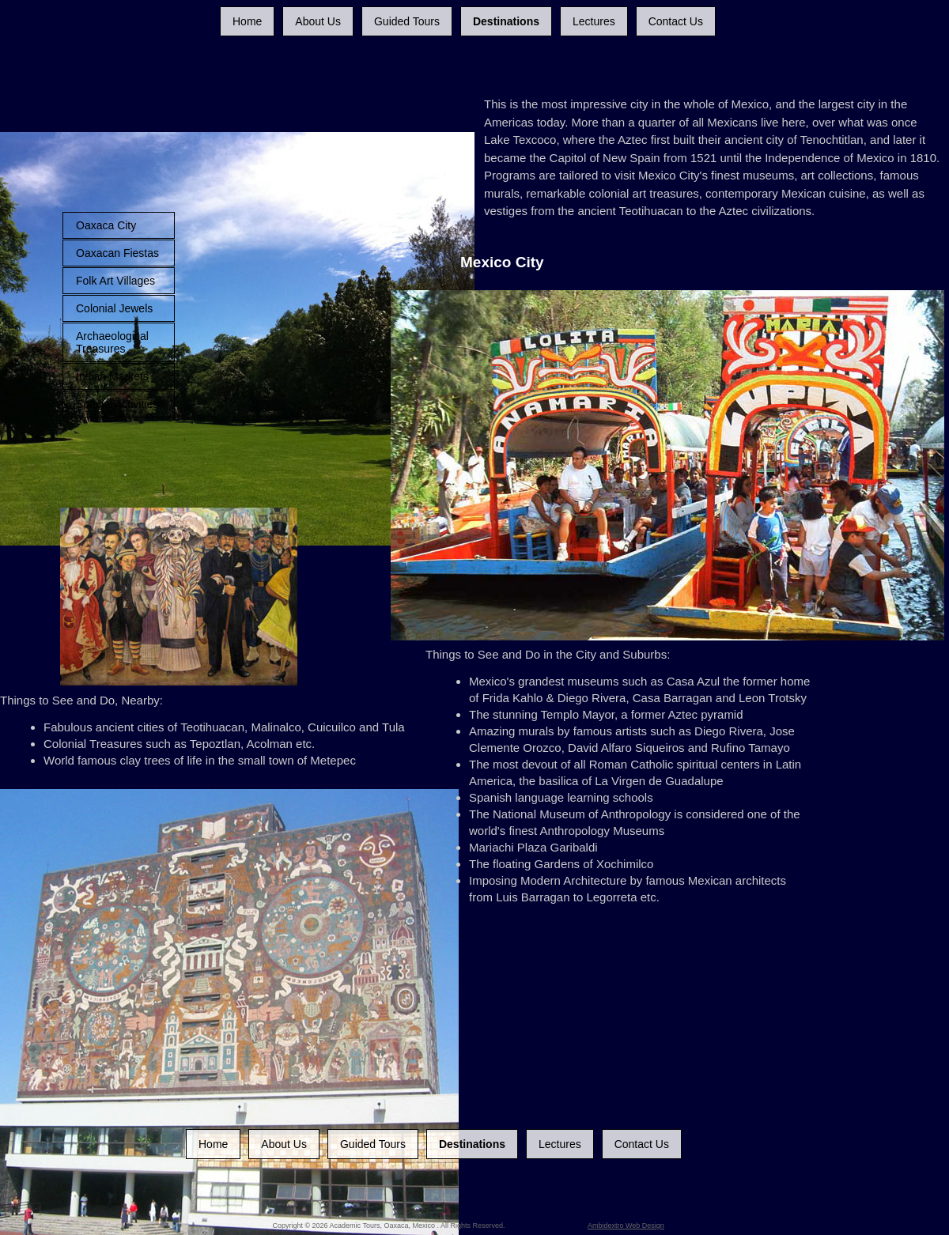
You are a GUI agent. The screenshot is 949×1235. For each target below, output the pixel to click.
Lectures (594, 21)
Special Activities (117, 404)
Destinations (506, 21)
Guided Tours (407, 21)
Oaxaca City (106, 225)
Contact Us (675, 21)
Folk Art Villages (115, 280)
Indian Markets (112, 376)
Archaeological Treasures (112, 342)
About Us (318, 21)
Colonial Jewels (114, 308)
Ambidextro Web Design (626, 1225)
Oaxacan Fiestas (117, 253)
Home (247, 21)
